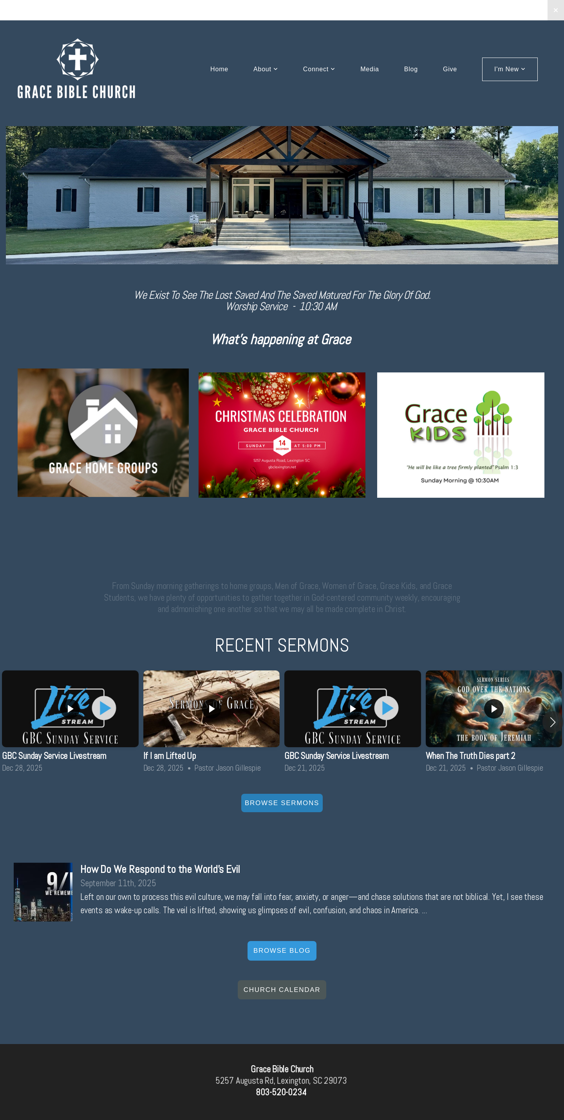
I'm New (510, 69)
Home (219, 69)
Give (450, 69)
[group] (70, 722)
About (265, 69)
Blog (411, 69)
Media (369, 69)
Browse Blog (282, 950)
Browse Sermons (282, 803)
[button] (553, 722)
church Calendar (282, 990)
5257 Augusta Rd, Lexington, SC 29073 (281, 1081)
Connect (319, 69)
